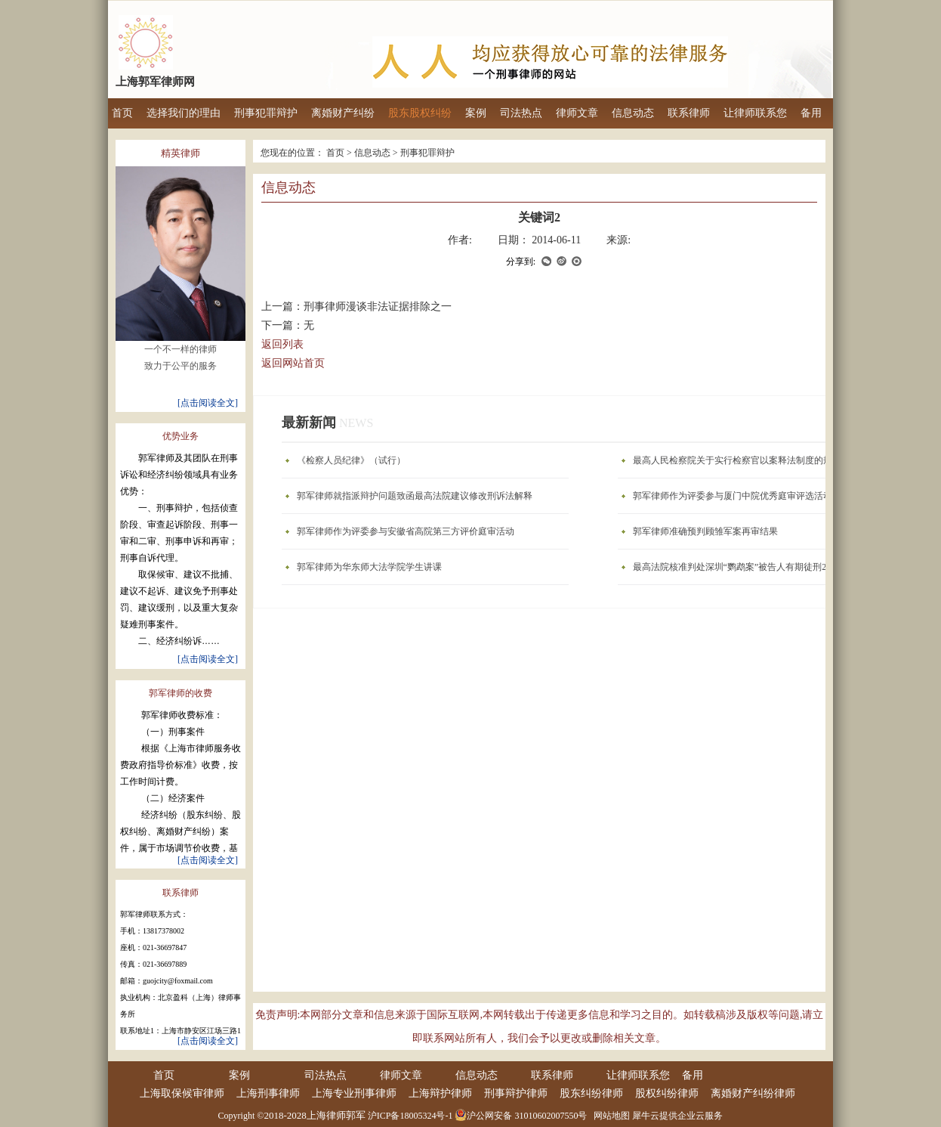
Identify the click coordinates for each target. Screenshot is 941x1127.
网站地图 (609, 1115)
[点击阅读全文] (207, 399)
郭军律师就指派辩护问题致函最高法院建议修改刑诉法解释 (414, 496)
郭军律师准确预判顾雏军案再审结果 (705, 531)
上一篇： (356, 306)
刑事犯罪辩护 (427, 152)
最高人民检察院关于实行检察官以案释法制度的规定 (737, 460)
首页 (122, 113)
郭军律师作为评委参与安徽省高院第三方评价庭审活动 (405, 531)
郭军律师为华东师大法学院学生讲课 (369, 567)
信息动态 (372, 152)
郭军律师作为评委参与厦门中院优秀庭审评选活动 (732, 496)
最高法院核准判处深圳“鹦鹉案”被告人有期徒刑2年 (734, 567)
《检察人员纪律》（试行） (351, 460)
